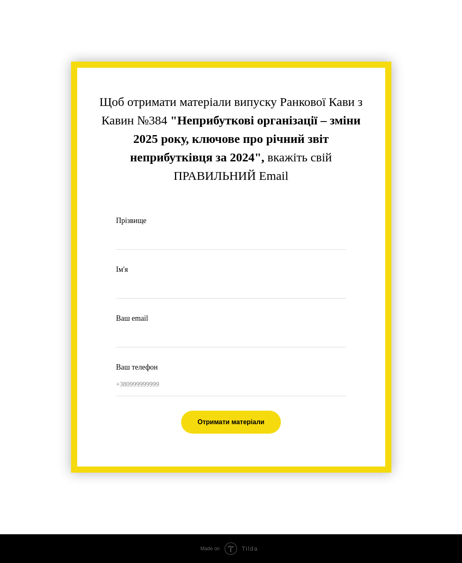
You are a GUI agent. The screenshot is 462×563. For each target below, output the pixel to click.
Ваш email (132, 318)
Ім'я (122, 269)
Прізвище (131, 220)
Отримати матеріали (231, 421)
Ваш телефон (137, 367)
